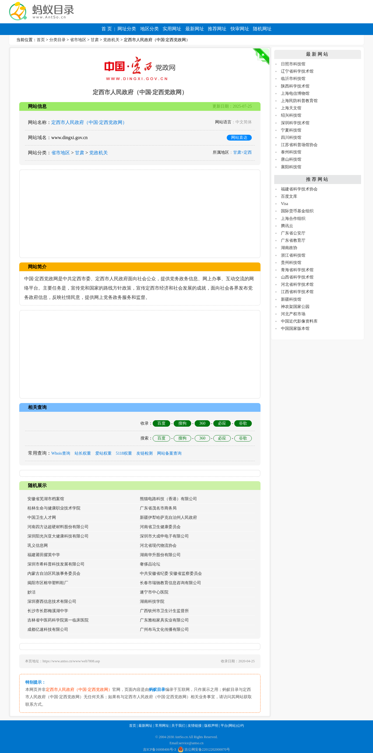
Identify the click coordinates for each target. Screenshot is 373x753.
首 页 (106, 28)
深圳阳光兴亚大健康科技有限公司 (58, 536)
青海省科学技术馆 (297, 270)
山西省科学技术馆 (297, 277)
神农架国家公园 (295, 306)
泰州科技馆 (291, 152)
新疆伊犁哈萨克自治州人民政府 (168, 517)
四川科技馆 (291, 137)
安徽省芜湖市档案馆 (45, 499)
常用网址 (162, 726)
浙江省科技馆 (293, 255)
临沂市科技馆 (293, 78)
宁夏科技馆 (291, 130)
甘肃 (95, 40)
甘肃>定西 (242, 152)
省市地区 (78, 40)
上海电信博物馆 (295, 93)
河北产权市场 (293, 314)
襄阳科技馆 (291, 167)
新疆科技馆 (291, 299)
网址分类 (126, 28)
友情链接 (195, 726)
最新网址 (194, 28)
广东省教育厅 (293, 240)
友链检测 (144, 453)
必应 (222, 423)
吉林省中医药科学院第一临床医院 (58, 620)
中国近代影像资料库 (299, 321)
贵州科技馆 (291, 262)
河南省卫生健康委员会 (160, 527)
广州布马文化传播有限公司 (164, 629)
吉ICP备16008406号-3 (159, 749)
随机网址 (262, 28)
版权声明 (211, 726)
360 (202, 423)
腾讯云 (287, 226)
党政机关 (111, 40)
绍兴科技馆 (291, 115)
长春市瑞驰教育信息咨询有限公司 (170, 583)
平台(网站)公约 (232, 726)
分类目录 (57, 40)
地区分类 (149, 28)
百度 (161, 423)
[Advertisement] (140, 214)
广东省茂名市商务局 (158, 508)
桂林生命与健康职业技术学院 (53, 508)
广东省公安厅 (293, 233)
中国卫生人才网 (41, 517)
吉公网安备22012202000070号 (204, 749)
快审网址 (240, 28)
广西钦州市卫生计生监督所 (164, 611)
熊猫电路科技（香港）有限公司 (168, 499)
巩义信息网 (37, 545)
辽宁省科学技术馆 (297, 71)
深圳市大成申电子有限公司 (164, 536)
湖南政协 (289, 248)
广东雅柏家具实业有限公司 (164, 620)
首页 (41, 40)
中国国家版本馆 (295, 328)
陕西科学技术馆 (295, 86)
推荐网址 (217, 28)
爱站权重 (103, 453)
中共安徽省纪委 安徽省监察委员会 (171, 573)
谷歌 (243, 423)
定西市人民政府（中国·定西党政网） (89, 122)
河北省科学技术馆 (297, 284)
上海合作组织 (293, 218)
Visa (284, 204)
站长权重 (83, 453)
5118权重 (124, 453)
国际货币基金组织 (297, 211)
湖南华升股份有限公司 (160, 555)
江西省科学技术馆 (297, 292)
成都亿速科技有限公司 (47, 629)
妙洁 (31, 592)
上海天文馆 (291, 108)
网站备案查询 (169, 453)
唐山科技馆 (291, 159)
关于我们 (178, 726)
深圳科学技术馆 (295, 123)
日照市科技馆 (293, 64)
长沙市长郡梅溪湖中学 (47, 611)
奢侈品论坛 (150, 564)
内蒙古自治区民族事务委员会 (53, 573)
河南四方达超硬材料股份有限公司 (58, 527)
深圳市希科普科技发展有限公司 (56, 564)
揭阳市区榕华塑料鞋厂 (47, 583)
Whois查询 (60, 453)
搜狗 (182, 423)
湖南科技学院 (152, 601)
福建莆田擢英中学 (43, 555)
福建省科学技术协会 (299, 189)
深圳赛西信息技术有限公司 (51, 601)
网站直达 (239, 137)
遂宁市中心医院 (154, 592)
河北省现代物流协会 (158, 545)
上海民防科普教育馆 (299, 101)
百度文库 (289, 196)
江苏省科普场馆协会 (299, 145)
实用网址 (172, 28)
